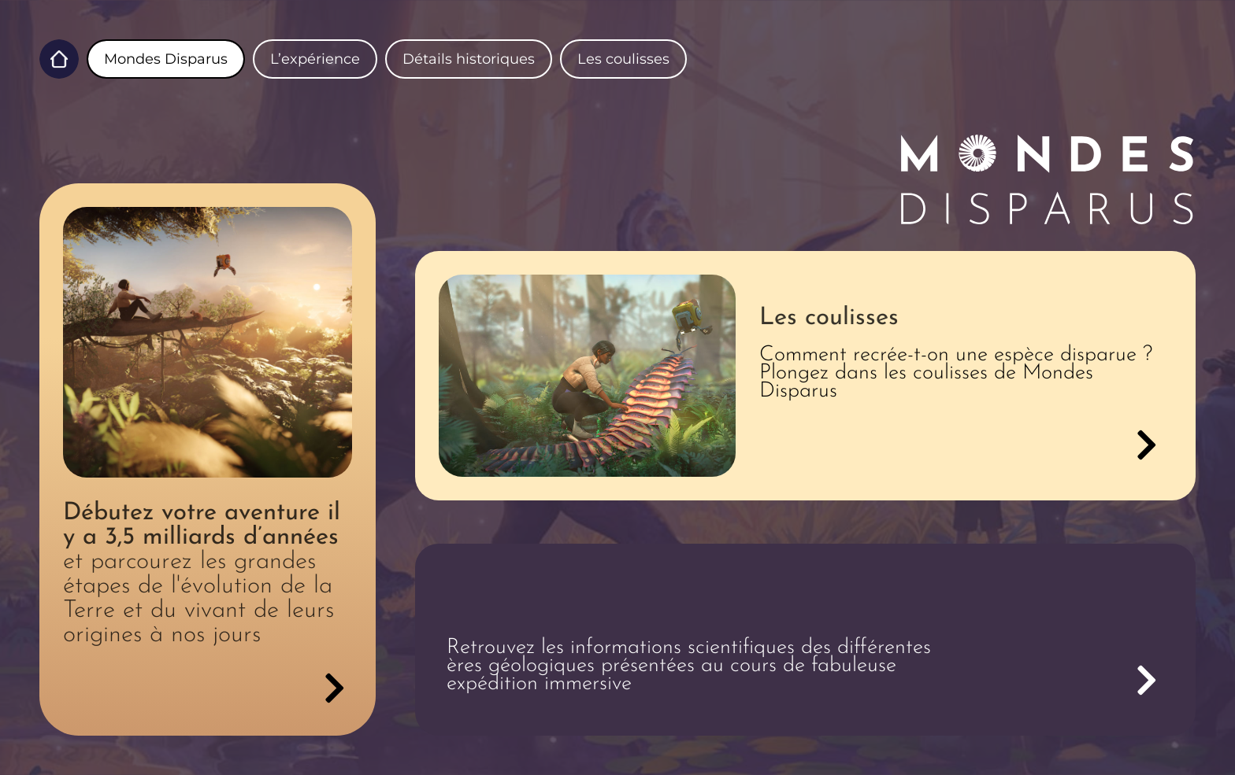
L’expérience (315, 59)
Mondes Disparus (166, 59)
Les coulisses (623, 59)
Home (59, 59)
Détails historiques (468, 59)
